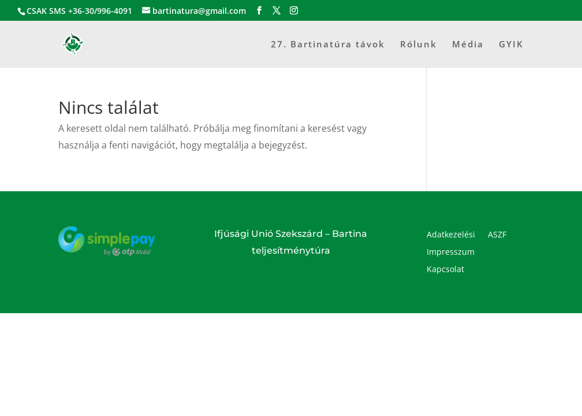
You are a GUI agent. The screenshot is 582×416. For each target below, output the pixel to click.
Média (468, 45)
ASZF (497, 235)
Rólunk (418, 45)
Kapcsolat (445, 269)
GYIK (511, 45)
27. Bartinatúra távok (328, 45)
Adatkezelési (451, 235)
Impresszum (451, 252)
